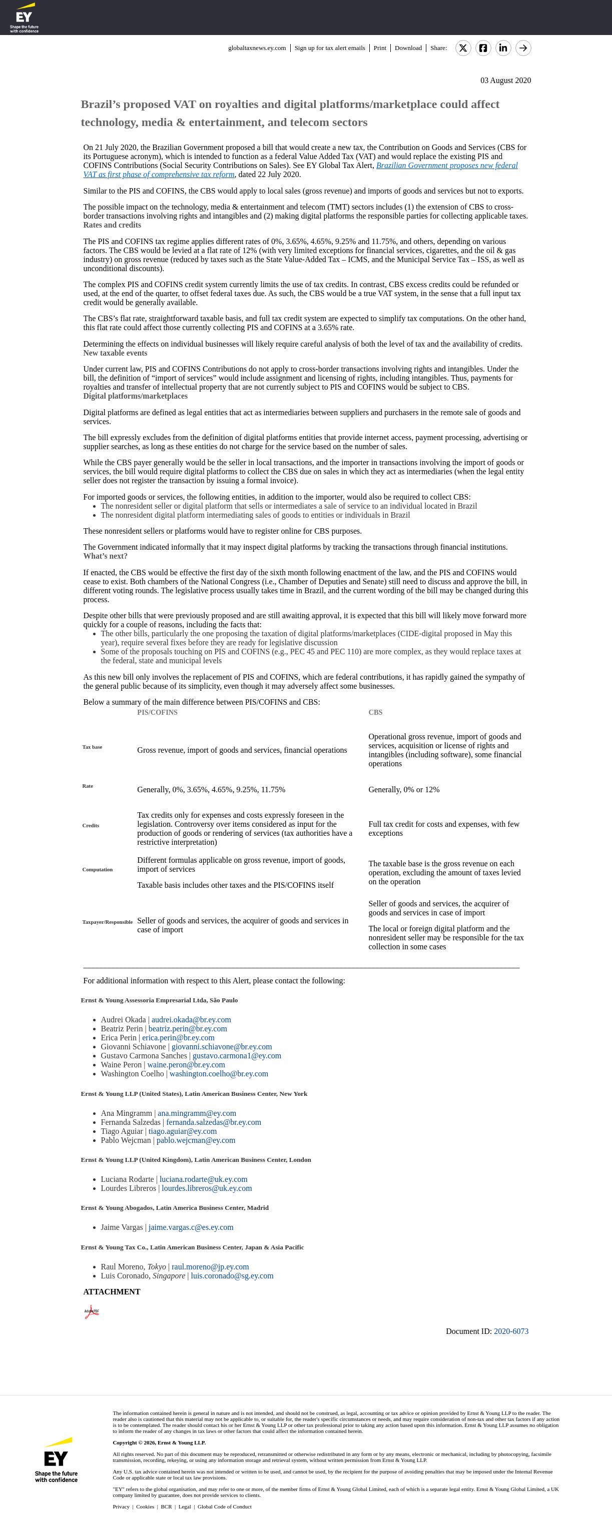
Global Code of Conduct (225, 1506)
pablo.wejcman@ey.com (196, 1140)
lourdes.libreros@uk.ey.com (207, 1188)
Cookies (145, 1506)
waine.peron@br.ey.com (186, 1064)
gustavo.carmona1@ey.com (237, 1055)
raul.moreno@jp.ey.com (210, 1266)
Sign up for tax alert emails (330, 48)
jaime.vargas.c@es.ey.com (191, 1227)
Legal (185, 1506)
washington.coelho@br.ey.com (219, 1073)
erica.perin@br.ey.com (178, 1037)
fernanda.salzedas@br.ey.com (213, 1122)
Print (380, 48)
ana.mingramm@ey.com (197, 1113)
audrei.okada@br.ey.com (191, 1019)
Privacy (121, 1506)
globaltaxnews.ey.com (257, 48)
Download (408, 48)
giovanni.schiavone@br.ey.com (222, 1046)
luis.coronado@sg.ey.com (232, 1275)
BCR (166, 1506)
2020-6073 (511, 1331)
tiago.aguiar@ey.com (183, 1131)
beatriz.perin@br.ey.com (188, 1028)
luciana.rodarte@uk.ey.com (204, 1179)
